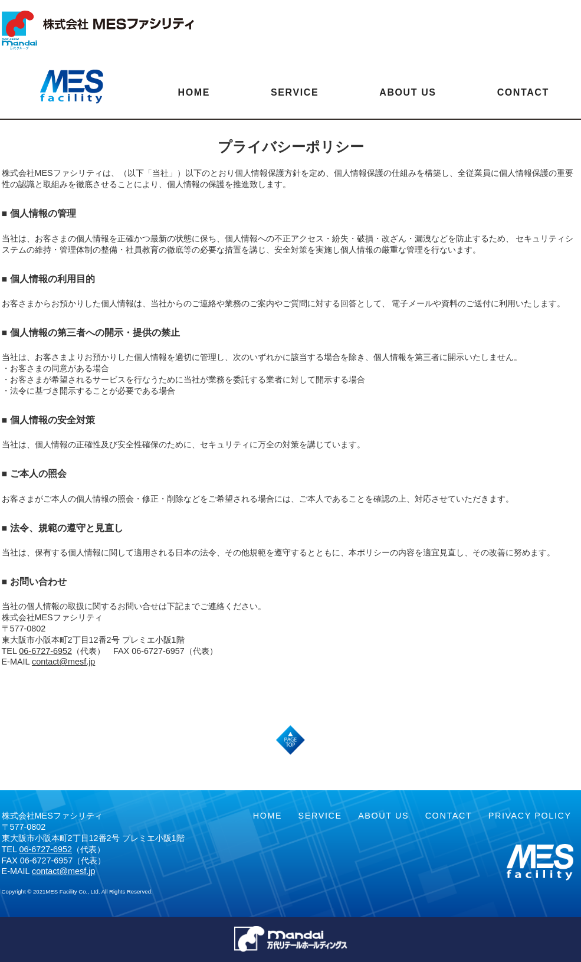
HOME (194, 92)
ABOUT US (407, 92)
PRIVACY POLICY (530, 815)
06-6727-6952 (45, 651)
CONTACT (523, 92)
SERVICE (295, 92)
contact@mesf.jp (63, 661)
